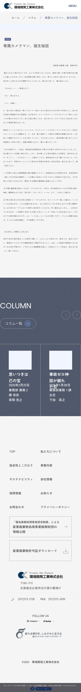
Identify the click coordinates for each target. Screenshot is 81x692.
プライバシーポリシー (55, 513)
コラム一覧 (13, 323)
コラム (32, 18)
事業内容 (46, 471)
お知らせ (46, 499)
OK (32, 689)
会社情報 (46, 485)
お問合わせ (16, 513)
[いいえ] (78, 687)
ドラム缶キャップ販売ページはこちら (16, 232)
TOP (12, 458)
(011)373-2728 (26, 605)
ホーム (15, 18)
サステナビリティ (21, 485)
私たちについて (50, 458)
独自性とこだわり (21, 471)
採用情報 (15, 499)
